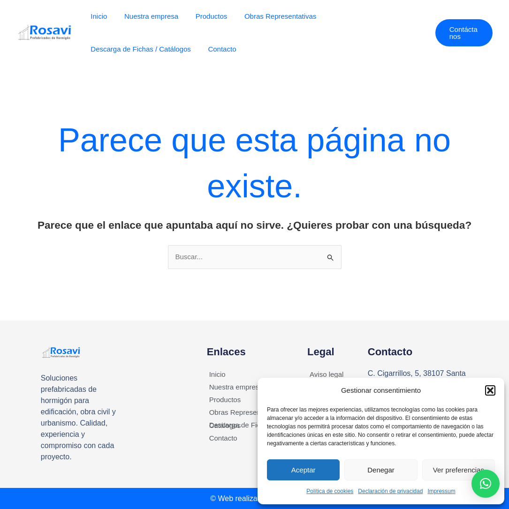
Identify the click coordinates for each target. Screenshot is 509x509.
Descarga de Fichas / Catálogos (139, 49)
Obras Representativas (269, 16)
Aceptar (303, 470)
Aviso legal (326, 374)
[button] (490, 390)
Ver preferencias (458, 470)
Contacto (217, 49)
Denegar (381, 470)
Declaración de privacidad (390, 491)
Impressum (441, 491)
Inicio (97, 16)
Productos (204, 16)
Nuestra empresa (147, 16)
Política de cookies (329, 491)
